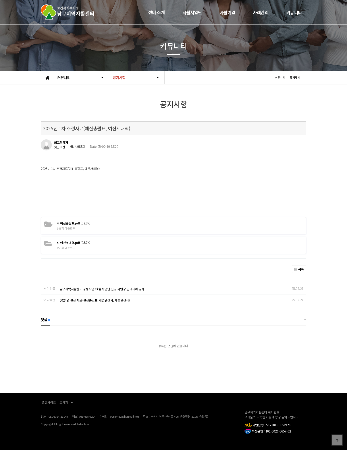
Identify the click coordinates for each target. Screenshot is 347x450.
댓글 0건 (59, 147)
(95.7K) (74, 242)
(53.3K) (74, 223)
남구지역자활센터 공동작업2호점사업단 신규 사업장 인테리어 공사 (102, 289)
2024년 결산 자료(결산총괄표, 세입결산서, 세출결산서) (95, 300)
